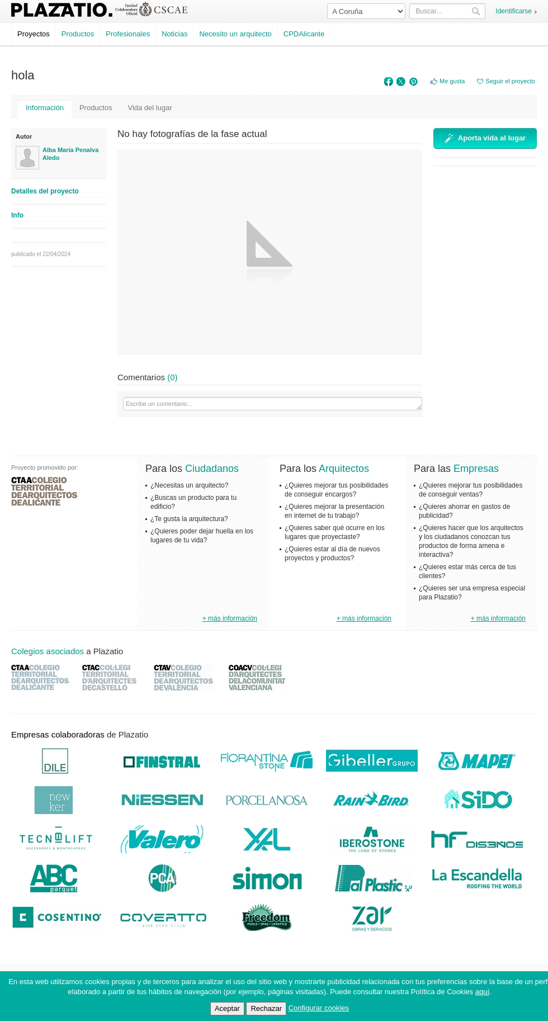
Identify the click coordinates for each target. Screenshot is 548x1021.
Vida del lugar (149, 107)
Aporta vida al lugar (485, 138)
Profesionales (128, 34)
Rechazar (266, 1008)
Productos (78, 34)
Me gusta (452, 81)
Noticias (174, 34)
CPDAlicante (304, 34)
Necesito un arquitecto (235, 34)
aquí (482, 991)
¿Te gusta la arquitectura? (189, 519)
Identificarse (513, 11)
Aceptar (227, 1008)
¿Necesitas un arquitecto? (189, 485)
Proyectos (33, 34)
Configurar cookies (319, 1008)
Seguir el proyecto (510, 81)
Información (45, 107)
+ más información (229, 618)
